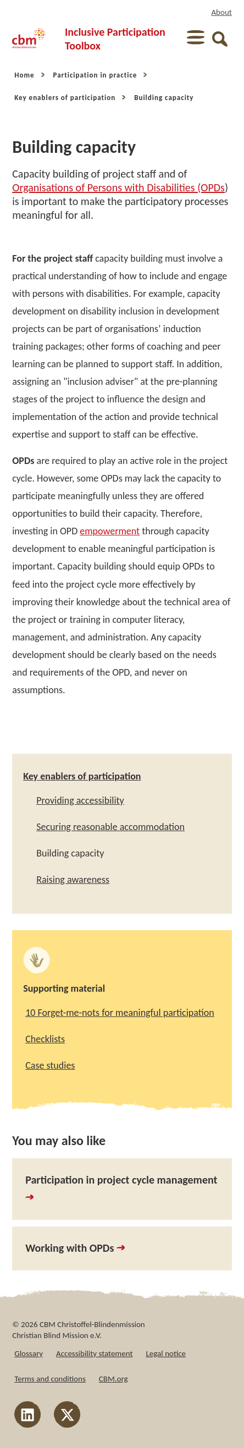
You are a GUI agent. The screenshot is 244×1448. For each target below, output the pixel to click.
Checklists (45, 1039)
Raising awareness (72, 880)
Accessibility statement (94, 1353)
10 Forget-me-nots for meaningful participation (119, 1013)
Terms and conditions (50, 1379)
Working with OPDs (75, 1247)
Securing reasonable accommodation (110, 827)
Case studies (50, 1065)
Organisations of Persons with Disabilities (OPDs (118, 187)
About (221, 12)
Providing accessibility (80, 800)
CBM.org (113, 1379)
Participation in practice (95, 75)
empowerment (110, 531)
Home (24, 75)
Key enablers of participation (64, 97)
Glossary (28, 1353)
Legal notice (166, 1353)
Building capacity (163, 97)
